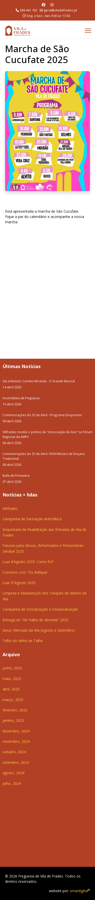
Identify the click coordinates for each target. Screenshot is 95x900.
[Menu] (88, 31)
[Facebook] (43, 4)
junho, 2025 (12, 668)
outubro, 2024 (14, 751)
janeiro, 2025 (13, 720)
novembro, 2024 (16, 741)
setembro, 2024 (16, 762)
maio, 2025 (12, 678)
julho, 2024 (12, 783)
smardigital (80, 890)
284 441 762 (28, 10)
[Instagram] (51, 4)
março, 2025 (13, 699)
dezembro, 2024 (16, 731)
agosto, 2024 (13, 772)
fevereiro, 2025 (15, 710)
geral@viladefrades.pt (60, 10)
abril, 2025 (11, 689)
